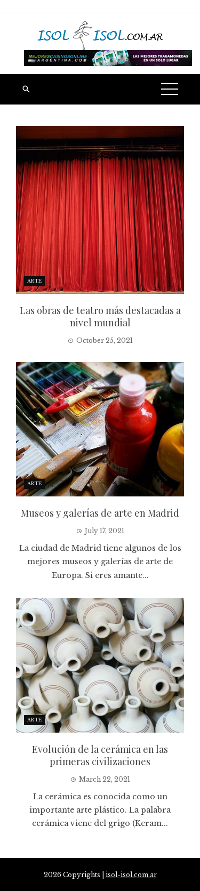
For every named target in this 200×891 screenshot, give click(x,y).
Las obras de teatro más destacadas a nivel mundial (100, 316)
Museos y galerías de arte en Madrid (100, 513)
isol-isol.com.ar (131, 875)
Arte (34, 281)
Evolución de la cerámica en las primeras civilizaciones (100, 755)
